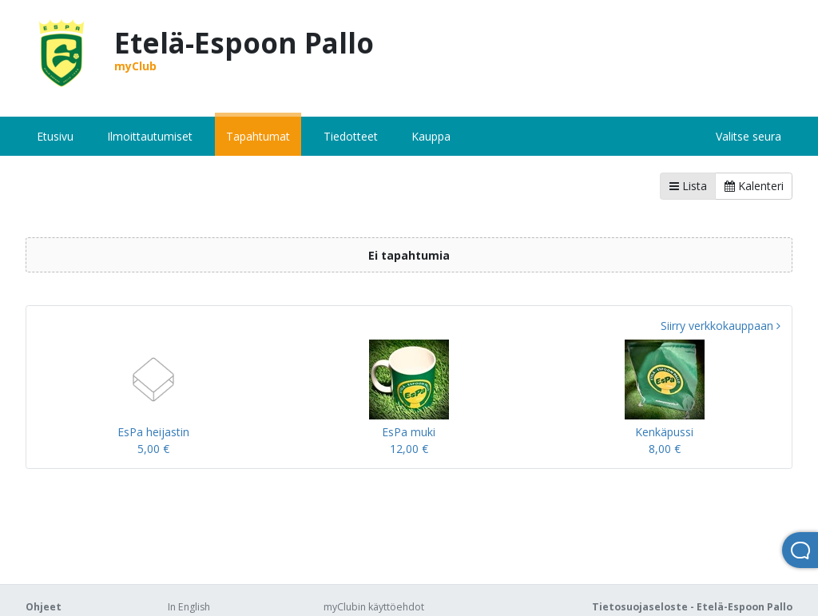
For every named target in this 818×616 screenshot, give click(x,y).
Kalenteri (754, 185)
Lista (688, 185)
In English (189, 607)
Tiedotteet (351, 136)
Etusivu (55, 136)
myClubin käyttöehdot (374, 607)
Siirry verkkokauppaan (720, 325)
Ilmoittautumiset (150, 136)
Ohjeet (44, 607)
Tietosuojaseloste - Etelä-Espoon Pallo (692, 607)
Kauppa (431, 136)
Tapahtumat (258, 136)
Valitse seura (748, 136)
